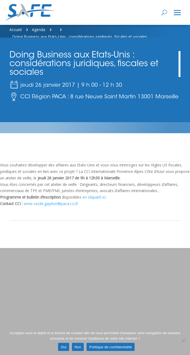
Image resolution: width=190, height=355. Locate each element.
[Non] (183, 340)
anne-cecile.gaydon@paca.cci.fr (51, 203)
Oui (63, 347)
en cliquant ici (94, 197)
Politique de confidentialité (110, 347)
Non (78, 347)
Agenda (38, 29)
